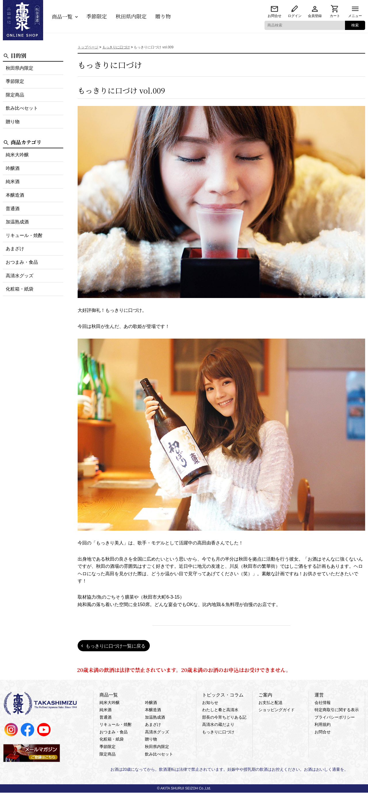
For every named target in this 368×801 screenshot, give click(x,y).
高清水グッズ (19, 275)
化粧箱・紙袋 (19, 288)
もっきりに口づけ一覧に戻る (115, 646)
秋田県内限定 (131, 16)
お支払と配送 (270, 702)
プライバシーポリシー (335, 717)
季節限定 (96, 16)
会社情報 (323, 702)
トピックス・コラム (223, 694)
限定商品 (15, 94)
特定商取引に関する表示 (337, 709)
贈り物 (163, 16)
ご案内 (265, 694)
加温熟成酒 (17, 221)
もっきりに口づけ (218, 732)
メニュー (355, 16)
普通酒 (13, 208)
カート (335, 16)
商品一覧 (62, 16)
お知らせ (210, 702)
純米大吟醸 (17, 154)
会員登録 (315, 16)
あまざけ (15, 248)
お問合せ (274, 16)
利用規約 (323, 724)
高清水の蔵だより (218, 724)
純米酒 (13, 181)
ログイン (295, 16)
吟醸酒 (13, 168)
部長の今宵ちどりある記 (224, 717)
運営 (319, 694)
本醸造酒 (15, 195)
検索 (355, 25)
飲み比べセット (22, 108)
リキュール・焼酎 (24, 235)
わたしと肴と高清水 (220, 709)
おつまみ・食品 (22, 262)
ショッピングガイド (276, 709)
